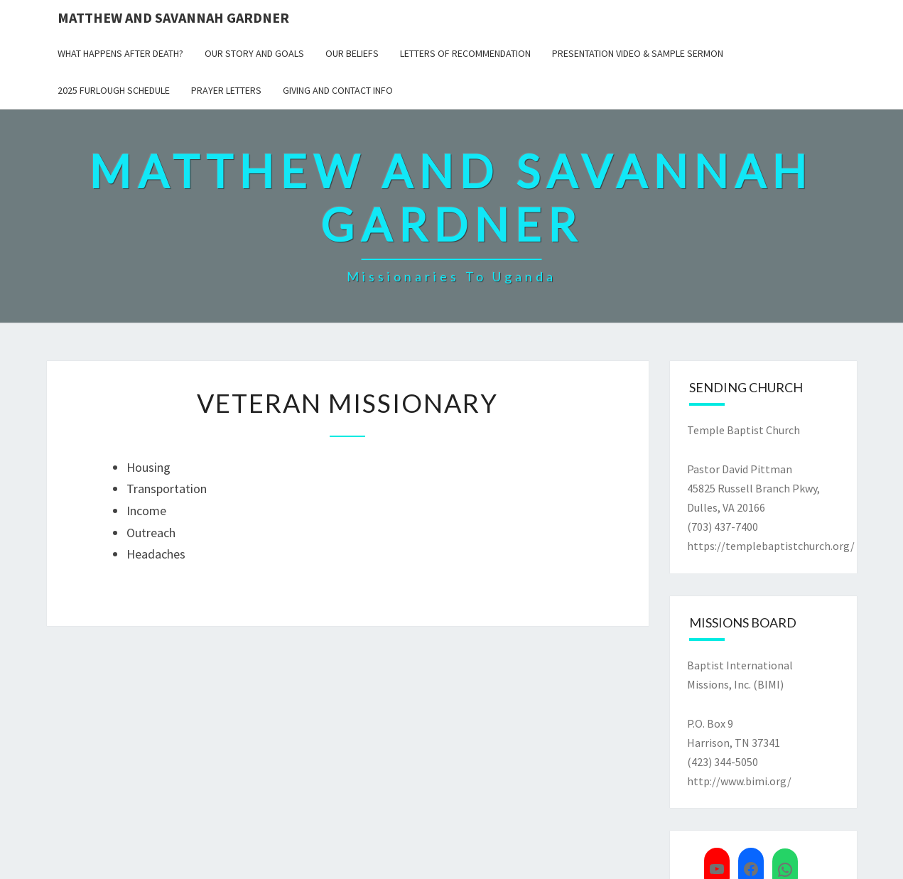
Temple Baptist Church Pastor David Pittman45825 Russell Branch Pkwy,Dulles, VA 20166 (753, 468)
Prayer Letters (226, 90)
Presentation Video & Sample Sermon (637, 53)
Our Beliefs (352, 53)
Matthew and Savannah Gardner (173, 17)
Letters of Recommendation (465, 53)
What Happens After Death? (120, 53)
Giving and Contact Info (338, 90)
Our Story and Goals (254, 53)
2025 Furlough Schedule (114, 90)
